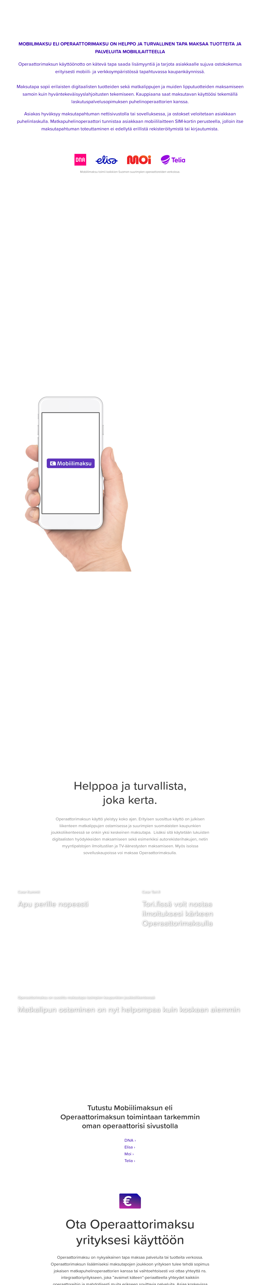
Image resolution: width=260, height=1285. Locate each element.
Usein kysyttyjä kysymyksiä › (130, 370)
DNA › (130, 1140)
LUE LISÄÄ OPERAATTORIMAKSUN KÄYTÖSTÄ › (130, 688)
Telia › (129, 1161)
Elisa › (129, 1147)
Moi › (129, 1154)
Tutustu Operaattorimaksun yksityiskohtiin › (130, 364)
